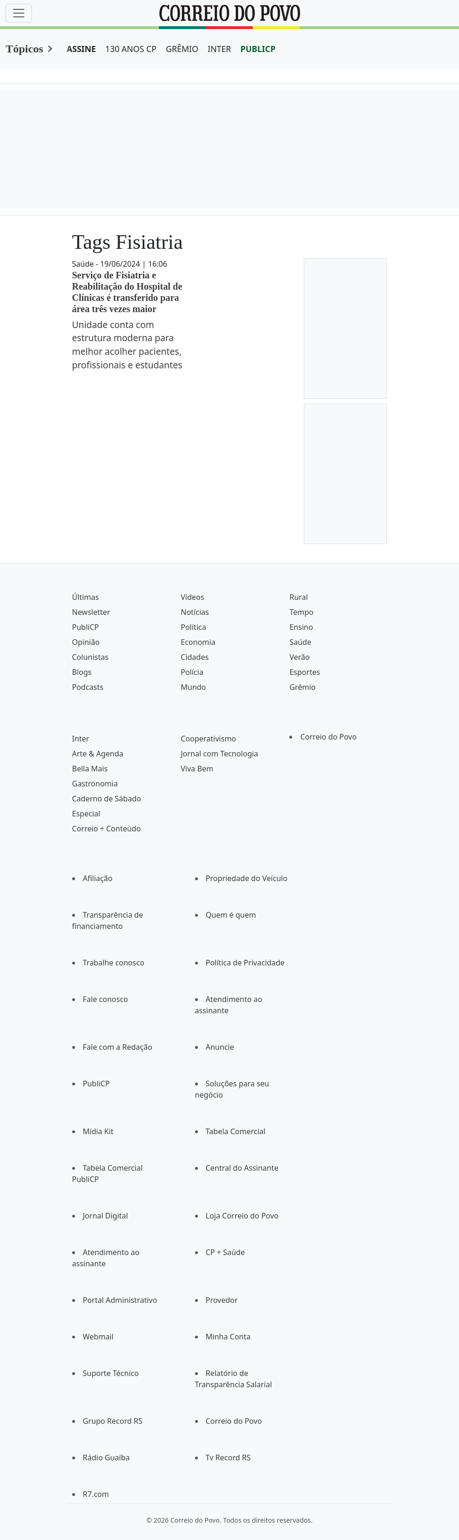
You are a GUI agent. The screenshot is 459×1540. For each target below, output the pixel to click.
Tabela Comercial (236, 1131)
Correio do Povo (328, 737)
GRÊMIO (182, 48)
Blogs (82, 672)
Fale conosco (105, 999)
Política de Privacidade (245, 962)
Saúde (300, 642)
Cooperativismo (208, 738)
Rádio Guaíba (106, 1457)
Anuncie (220, 1047)
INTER (219, 48)
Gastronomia (95, 783)
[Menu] (19, 13)
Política (193, 627)
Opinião (86, 642)
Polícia (192, 672)
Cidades (195, 657)
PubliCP (85, 627)
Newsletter (91, 612)
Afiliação (98, 878)
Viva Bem (197, 768)
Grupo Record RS (113, 1421)
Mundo (193, 687)
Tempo (301, 612)
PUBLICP (258, 48)
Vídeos (192, 597)
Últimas (85, 597)
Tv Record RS (228, 1457)
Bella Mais (90, 768)
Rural (298, 597)
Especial (86, 813)
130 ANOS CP (131, 48)
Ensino (301, 627)
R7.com (96, 1494)
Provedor (222, 1300)
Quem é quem (231, 915)
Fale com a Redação (117, 1047)
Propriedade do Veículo (247, 878)
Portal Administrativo (120, 1300)
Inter (81, 738)
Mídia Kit (98, 1131)
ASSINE (81, 48)
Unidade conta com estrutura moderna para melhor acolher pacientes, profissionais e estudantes (127, 344)
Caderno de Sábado (106, 798)
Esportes (304, 672)
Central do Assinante (242, 1168)
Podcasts (88, 687)
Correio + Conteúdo (106, 828)
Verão (299, 657)
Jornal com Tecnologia (219, 753)
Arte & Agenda (97, 753)
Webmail (98, 1336)
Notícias (195, 612)
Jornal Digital (105, 1216)
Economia (198, 642)
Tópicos (24, 49)
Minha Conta (228, 1336)
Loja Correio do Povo (242, 1216)
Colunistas (90, 657)
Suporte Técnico (111, 1373)
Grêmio (302, 687)
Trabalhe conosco (113, 962)
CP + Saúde (225, 1252)
